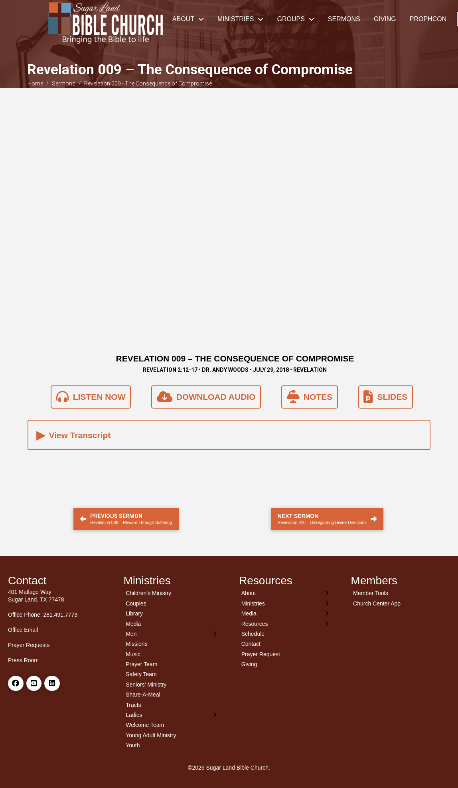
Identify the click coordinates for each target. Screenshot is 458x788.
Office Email (23, 630)
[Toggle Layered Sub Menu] (171, 634)
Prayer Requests (28, 645)
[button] (229, 435)
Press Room (23, 660)
